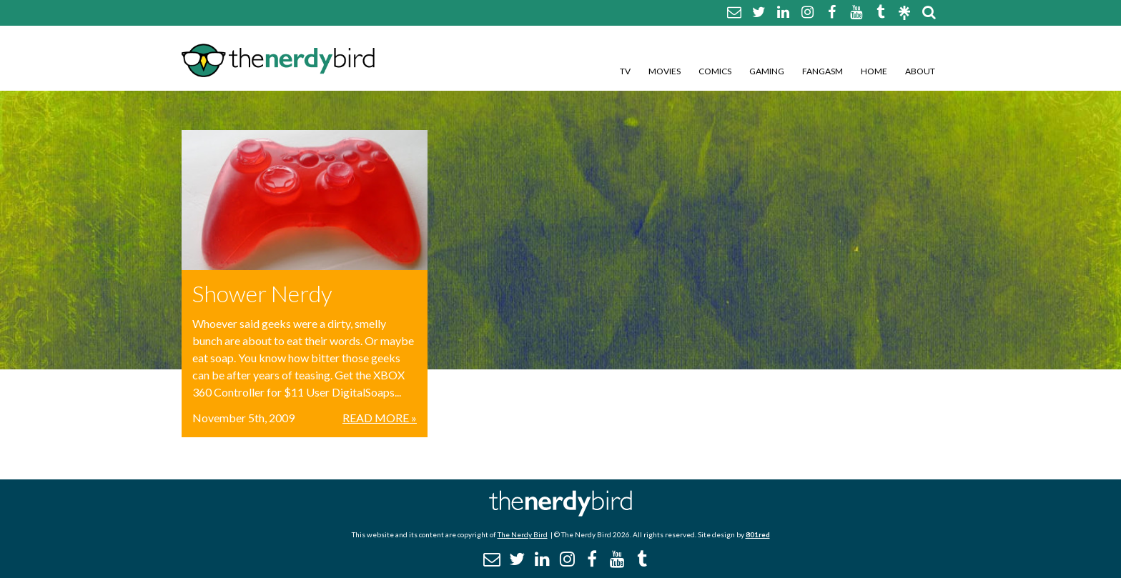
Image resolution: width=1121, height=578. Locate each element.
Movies (664, 71)
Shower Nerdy (262, 293)
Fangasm (822, 71)
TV (625, 71)
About (920, 71)
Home (874, 71)
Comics (714, 71)
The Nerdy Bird (523, 534)
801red (758, 534)
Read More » (379, 417)
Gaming (766, 71)
